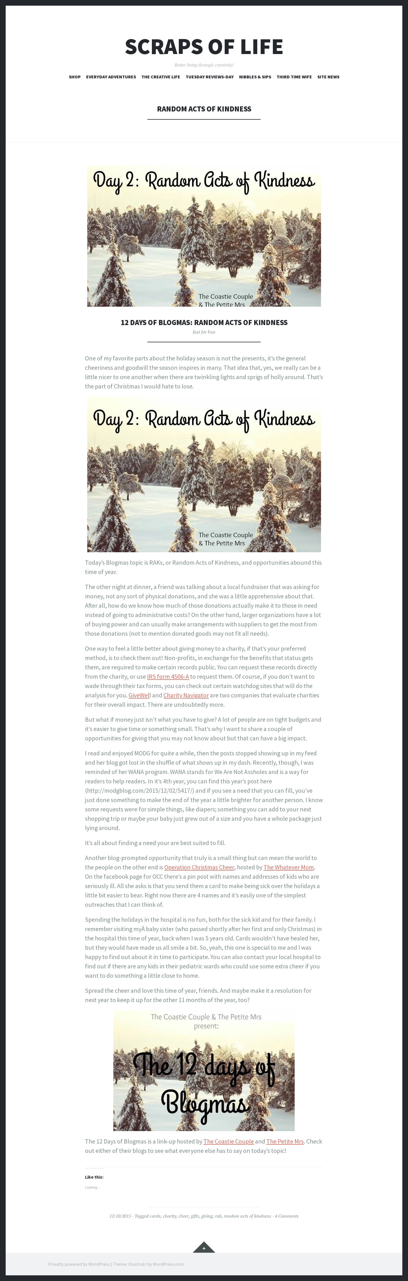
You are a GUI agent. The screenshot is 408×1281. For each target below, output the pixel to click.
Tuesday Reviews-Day (210, 76)
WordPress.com (168, 1264)
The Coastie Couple (228, 1141)
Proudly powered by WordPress (79, 1264)
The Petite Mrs (285, 1141)
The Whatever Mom (289, 867)
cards (155, 1216)
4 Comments (287, 1216)
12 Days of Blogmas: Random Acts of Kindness (204, 322)
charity (169, 1216)
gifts (195, 1216)
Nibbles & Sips (255, 76)
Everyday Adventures (111, 76)
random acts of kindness (247, 1216)
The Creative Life (160, 76)
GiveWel (139, 695)
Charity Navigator (186, 695)
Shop (75, 76)
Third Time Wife (294, 76)
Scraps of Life (204, 46)
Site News (328, 76)
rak (218, 1216)
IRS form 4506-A (168, 676)
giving (207, 1216)
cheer (183, 1216)
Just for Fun (204, 332)
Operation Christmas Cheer (199, 867)
